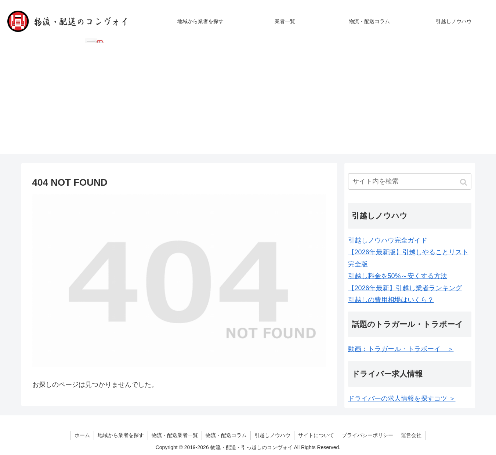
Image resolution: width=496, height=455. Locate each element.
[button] (464, 182)
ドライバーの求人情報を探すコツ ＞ (402, 398)
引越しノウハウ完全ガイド (387, 240)
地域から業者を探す (121, 435)
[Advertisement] (248, 102)
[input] (409, 181)
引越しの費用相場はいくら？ (391, 299)
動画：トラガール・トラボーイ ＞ (401, 349)
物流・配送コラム (226, 435)
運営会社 (411, 435)
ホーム (82, 435)
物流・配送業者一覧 (175, 435)
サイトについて (316, 435)
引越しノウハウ (272, 435)
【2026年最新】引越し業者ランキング (405, 288)
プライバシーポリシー (367, 435)
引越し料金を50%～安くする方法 (397, 276)
